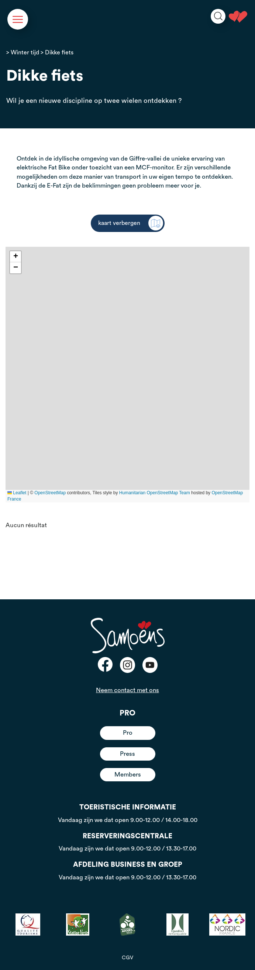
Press (127, 754)
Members (127, 774)
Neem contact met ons (127, 690)
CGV (127, 957)
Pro (127, 733)
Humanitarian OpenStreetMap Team (154, 492)
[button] (15, 256)
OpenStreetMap (50, 492)
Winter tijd (25, 52)
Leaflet (16, 492)
